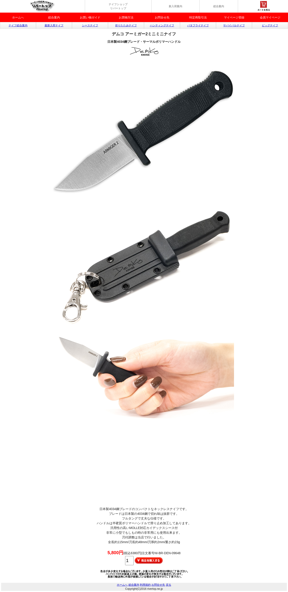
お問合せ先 (162, 17)
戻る (168, 584)
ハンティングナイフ (162, 25)
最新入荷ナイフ (54, 25)
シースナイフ (90, 25)
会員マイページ (270, 17)
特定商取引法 (198, 17)
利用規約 (145, 584)
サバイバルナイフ (234, 25)
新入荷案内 (175, 6)
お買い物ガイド (90, 17)
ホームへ (18, 17)
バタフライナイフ (198, 25)
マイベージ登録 (234, 17)
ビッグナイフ (270, 25)
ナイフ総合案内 (18, 25)
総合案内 (218, 6)
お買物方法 (126, 17)
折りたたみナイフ (126, 25)
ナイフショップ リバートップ (118, 6)
